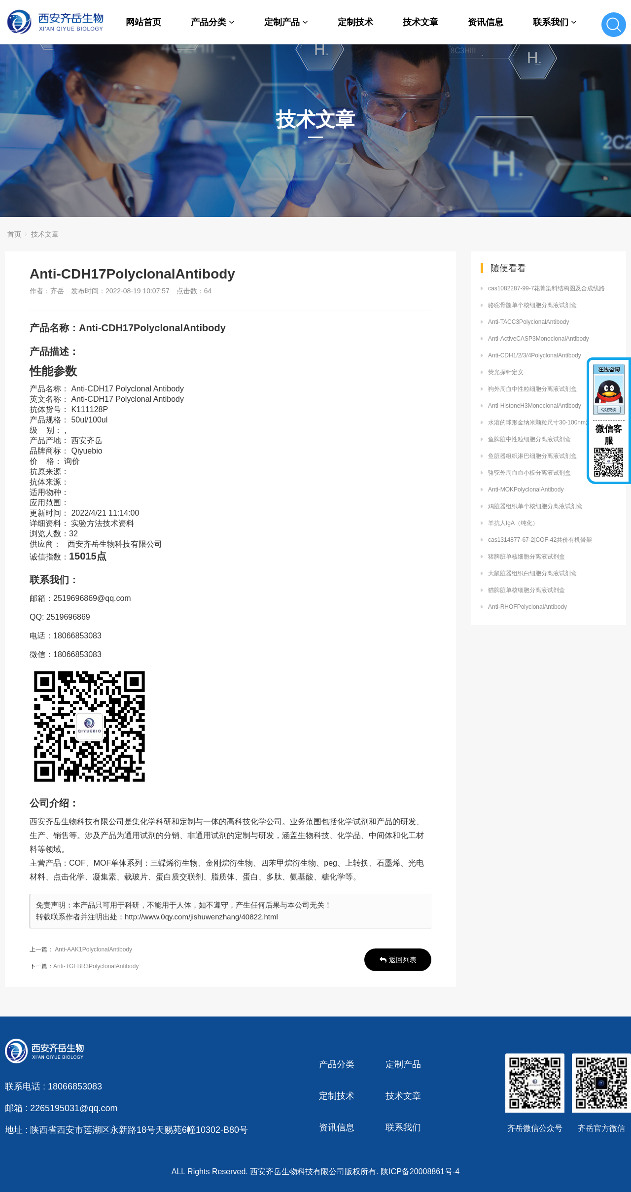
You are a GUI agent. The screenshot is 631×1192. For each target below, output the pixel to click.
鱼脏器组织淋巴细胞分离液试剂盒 (532, 456)
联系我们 (555, 22)
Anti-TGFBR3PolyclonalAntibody (96, 966)
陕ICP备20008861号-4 (420, 1171)
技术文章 (420, 22)
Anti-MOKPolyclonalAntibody (525, 489)
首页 (14, 234)
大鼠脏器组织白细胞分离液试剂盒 (532, 573)
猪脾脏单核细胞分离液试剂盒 (526, 556)
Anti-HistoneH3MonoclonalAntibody (534, 405)
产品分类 (213, 22)
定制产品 (286, 22)
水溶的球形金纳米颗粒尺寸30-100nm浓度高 (545, 422)
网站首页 (143, 22)
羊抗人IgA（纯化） (513, 523)
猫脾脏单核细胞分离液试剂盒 (526, 590)
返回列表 (398, 960)
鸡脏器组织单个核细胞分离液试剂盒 (535, 506)
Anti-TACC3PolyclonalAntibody (528, 321)
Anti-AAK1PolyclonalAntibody (93, 949)
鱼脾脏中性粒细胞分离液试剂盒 (529, 439)
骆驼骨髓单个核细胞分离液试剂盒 (532, 305)
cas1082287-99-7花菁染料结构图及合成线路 (546, 288)
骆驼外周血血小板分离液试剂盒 (529, 472)
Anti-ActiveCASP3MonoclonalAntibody (538, 338)
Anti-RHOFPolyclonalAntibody (527, 606)
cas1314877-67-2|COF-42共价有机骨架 (540, 539)
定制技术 (355, 22)
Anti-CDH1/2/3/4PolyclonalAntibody (534, 355)
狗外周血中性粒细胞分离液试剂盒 (532, 389)
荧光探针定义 (506, 372)
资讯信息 (485, 22)
